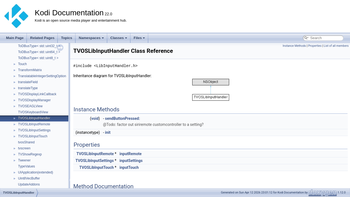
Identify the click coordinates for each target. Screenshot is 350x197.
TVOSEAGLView (30, 106)
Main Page (15, 38)
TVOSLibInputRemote (34, 124)
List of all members (336, 46)
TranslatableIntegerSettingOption (42, 76)
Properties (315, 46)
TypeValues (26, 166)
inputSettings (130, 160)
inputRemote (130, 154)
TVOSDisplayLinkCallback (37, 94)
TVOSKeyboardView (33, 112)
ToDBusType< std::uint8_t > (38, 58)
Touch (22, 64)
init (107, 132)
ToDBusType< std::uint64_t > (39, 52)
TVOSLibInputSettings (34, 130)
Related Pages (42, 38)
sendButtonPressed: (122, 118)
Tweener (24, 160)
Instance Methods (294, 46)
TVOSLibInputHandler (34, 118)
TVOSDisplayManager (34, 100)
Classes (118, 38)
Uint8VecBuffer (29, 178)
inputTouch (129, 167)
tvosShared (26, 142)
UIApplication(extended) (35, 172)
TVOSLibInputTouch (32, 136)
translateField (28, 82)
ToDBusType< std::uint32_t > (39, 46)
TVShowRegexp (30, 154)
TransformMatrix (30, 70)
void (94, 118)
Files (139, 38)
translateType (28, 88)
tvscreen (24, 148)
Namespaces (91, 38)
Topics (66, 38)
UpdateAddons (29, 184)
